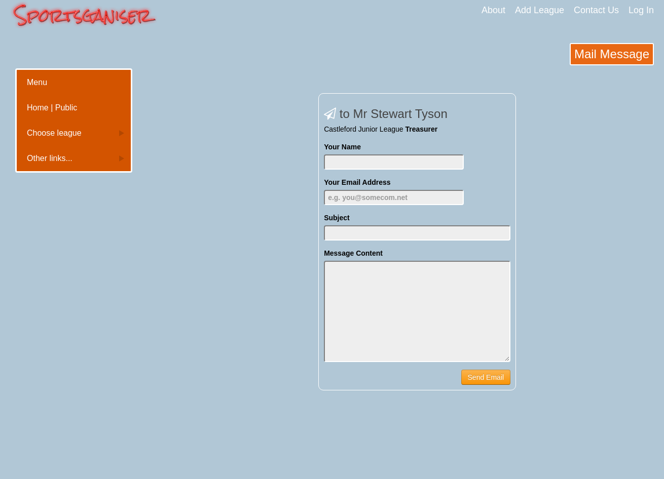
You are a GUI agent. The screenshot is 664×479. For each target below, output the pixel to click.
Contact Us (596, 10)
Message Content (353, 253)
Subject (337, 218)
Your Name (342, 147)
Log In (641, 10)
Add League (539, 10)
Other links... (49, 158)
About (493, 10)
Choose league (54, 133)
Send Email (486, 377)
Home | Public (52, 107)
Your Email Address (357, 182)
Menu (37, 82)
